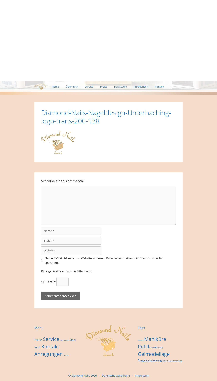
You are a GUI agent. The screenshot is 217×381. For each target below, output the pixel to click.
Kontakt (159, 86)
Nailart (140, 340)
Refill (143, 346)
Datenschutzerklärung (116, 375)
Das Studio (120, 86)
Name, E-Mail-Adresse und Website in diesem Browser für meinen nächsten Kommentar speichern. (104, 260)
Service (89, 86)
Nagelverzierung (150, 360)
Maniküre (155, 339)
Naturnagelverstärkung (172, 361)
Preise (103, 86)
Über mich (72, 86)
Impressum (142, 375)
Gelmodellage (154, 354)
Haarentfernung (156, 348)
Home (55, 86)
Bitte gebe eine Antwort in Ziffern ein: (66, 271)
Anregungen (141, 86)
